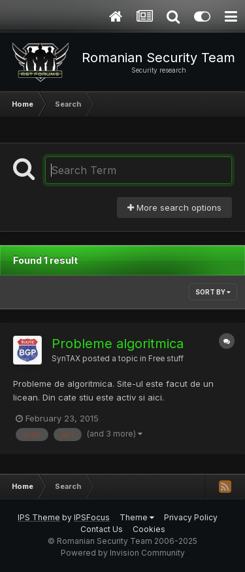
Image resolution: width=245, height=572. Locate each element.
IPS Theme (39, 517)
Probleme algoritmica (118, 343)
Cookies (149, 529)
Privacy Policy (191, 517)
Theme (137, 517)
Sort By (213, 292)
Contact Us (101, 529)
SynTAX (66, 358)
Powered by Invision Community (123, 553)
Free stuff (166, 358)
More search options (174, 207)
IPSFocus (92, 517)
